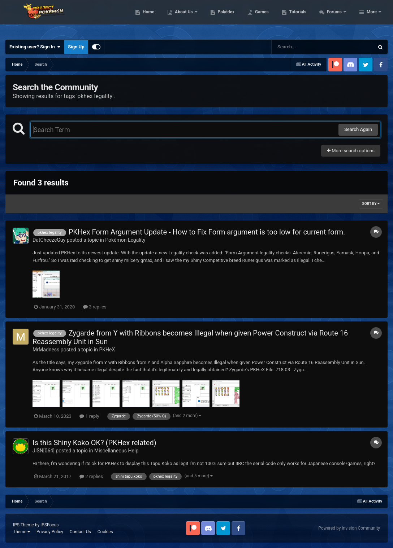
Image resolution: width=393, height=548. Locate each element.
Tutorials (337, 18)
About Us (223, 18)
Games (301, 18)
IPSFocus (49, 524)
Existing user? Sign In (34, 47)
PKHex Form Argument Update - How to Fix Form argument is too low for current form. (207, 232)
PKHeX (107, 349)
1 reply (89, 416)
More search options (351, 150)
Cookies (105, 531)
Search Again (358, 129)
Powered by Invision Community (349, 528)
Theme (21, 531)
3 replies (95, 307)
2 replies (91, 476)
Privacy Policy (49, 531)
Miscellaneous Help (116, 450)
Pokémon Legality (125, 240)
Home (187, 18)
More (372, 18)
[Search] (304, 47)
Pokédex (265, 18)
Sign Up (76, 46)
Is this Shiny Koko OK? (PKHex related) (94, 442)
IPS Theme (23, 524)
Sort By (371, 204)
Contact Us (80, 531)
